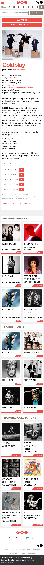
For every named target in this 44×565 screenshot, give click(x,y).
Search (36, 13)
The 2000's (10, 85)
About (22, 550)
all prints (22, 20)
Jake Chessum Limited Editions (20, 88)
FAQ (28, 550)
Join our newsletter (22, 25)
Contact (36, 550)
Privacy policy (12, 553)
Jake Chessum (19, 70)
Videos (14, 550)
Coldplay (12, 78)
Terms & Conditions (29, 553)
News (6, 550)
